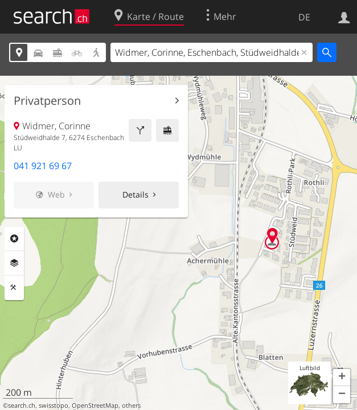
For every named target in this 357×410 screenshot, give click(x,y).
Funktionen (14, 288)
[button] (341, 377)
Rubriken (14, 239)
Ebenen (14, 263)
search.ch (21, 405)
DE (304, 17)
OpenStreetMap (95, 405)
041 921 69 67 (43, 165)
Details (135, 194)
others (131, 405)
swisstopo (53, 405)
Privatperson (47, 101)
